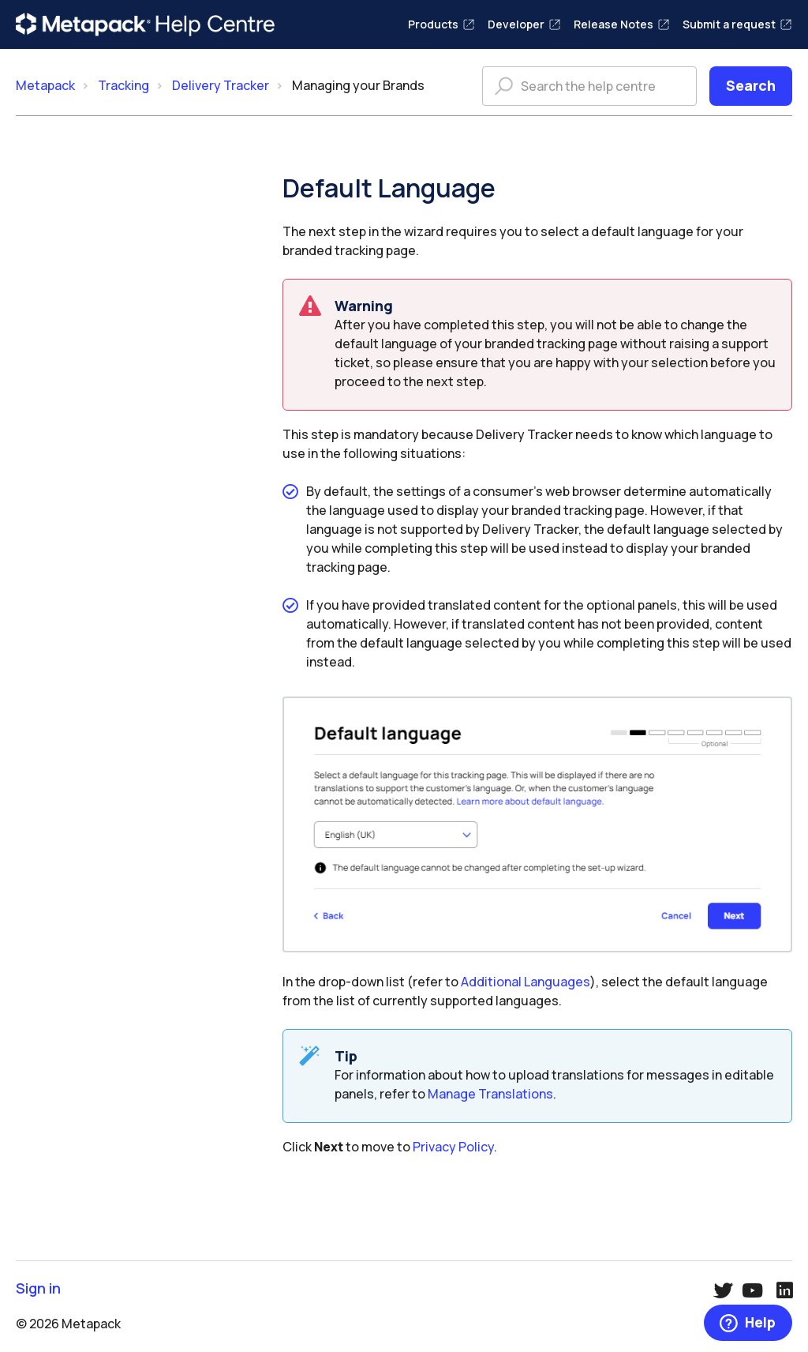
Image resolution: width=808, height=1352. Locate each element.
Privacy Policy (453, 1146)
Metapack (45, 85)
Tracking (123, 85)
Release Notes (622, 24)
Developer (524, 24)
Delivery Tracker (220, 85)
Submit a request (737, 24)
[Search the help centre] (589, 86)
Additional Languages (525, 981)
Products (441, 24)
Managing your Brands (358, 85)
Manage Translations (490, 1093)
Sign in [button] (38, 1288)
